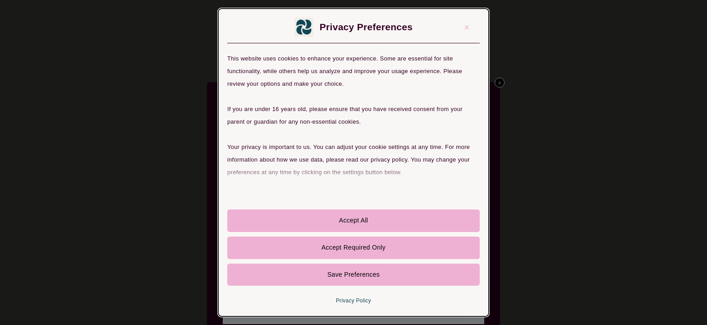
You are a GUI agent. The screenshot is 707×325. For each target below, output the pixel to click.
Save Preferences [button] (353, 275)
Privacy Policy (353, 301)
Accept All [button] (353, 220)
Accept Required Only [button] (353, 247)
